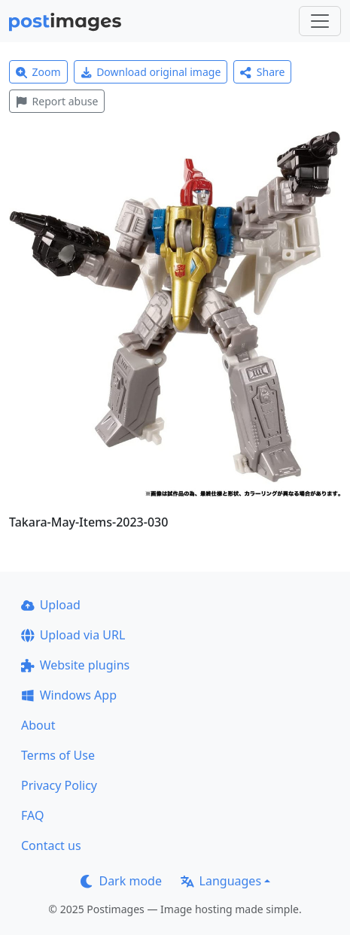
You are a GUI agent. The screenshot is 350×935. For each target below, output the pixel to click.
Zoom (38, 72)
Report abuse (57, 101)
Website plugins (75, 665)
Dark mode (121, 881)
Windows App (69, 695)
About (38, 725)
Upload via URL (73, 635)
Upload (51, 605)
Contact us (51, 845)
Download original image (151, 72)
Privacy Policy (59, 785)
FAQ (32, 815)
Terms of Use (58, 755)
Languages (221, 881)
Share (262, 72)
